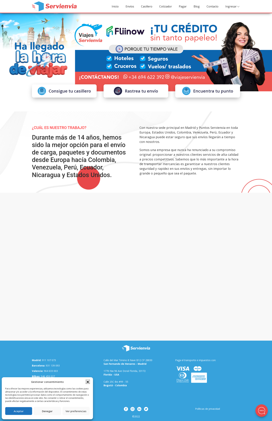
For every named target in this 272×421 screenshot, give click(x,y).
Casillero (146, 6)
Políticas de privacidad (207, 408)
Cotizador (165, 6)
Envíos (130, 6)
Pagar (183, 6)
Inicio (115, 6)
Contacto (212, 6)
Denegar (47, 411)
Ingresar (232, 7)
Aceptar (19, 411)
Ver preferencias (76, 411)
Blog (197, 6)
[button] (88, 382)
